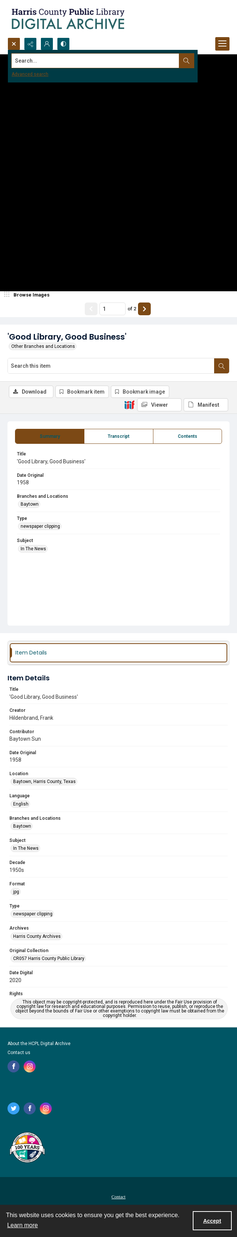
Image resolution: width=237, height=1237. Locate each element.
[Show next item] (144, 309)
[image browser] (28, 295)
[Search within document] (221, 365)
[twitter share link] (14, 1108)
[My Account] (47, 44)
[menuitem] (118, 1196)
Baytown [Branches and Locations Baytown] (30, 504)
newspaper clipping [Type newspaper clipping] (40, 526)
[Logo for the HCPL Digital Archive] (68, 19)
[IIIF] (129, 404)
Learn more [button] (22, 1225)
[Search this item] (111, 365)
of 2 (132, 308)
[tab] (49, 436)
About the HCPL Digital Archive (39, 1043)
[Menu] (222, 44)
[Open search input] (14, 44)
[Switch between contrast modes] (63, 44)
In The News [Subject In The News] (33, 548)
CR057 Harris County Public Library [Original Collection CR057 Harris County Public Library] (48, 958)
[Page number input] (112, 309)
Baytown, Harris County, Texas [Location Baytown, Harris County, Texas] (44, 781)
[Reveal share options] (30, 44)
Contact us (19, 1052)
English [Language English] (20, 804)
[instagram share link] (30, 1066)
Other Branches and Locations (43, 346)
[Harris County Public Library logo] (27, 1148)
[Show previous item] (91, 309)
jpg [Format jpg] (16, 891)
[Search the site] (95, 61)
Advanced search (30, 74)
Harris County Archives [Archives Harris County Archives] (37, 936)
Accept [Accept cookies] (212, 1221)
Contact (118, 1197)
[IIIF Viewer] (159, 405)
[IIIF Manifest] (205, 405)
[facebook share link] (14, 1066)
